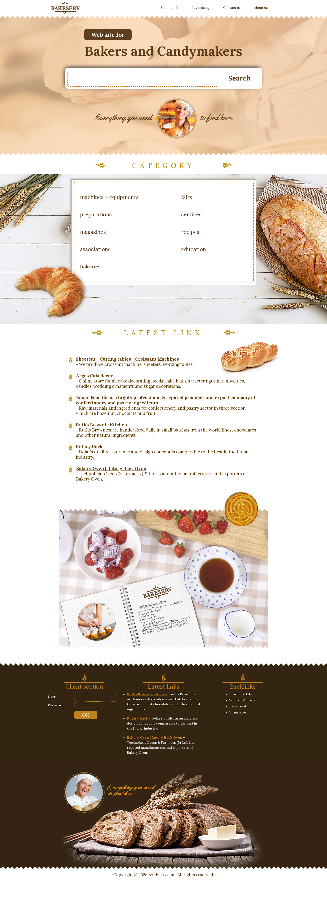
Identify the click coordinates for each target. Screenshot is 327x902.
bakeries (90, 266)
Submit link (173, 7)
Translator (238, 712)
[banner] (65, 8)
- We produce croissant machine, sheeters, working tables (134, 361)
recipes (190, 231)
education (193, 249)
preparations (96, 214)
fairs (186, 197)
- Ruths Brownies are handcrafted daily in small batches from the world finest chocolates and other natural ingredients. (166, 430)
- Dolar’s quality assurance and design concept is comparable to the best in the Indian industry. (163, 452)
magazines (93, 231)
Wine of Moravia (242, 700)
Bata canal (237, 706)
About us (261, 7)
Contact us (232, 7)
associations (95, 249)
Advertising (200, 7)
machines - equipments (109, 197)
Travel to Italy (240, 694)
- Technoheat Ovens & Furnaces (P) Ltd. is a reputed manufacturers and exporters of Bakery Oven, (161, 474)
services (191, 214)
